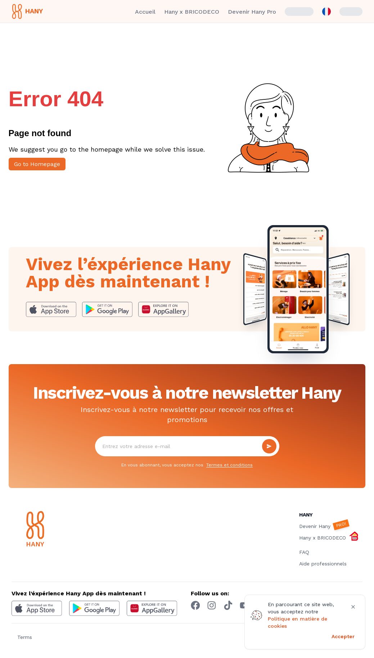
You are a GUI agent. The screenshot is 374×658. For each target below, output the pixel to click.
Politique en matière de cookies (297, 622)
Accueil (145, 11)
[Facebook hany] (195, 605)
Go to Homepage (37, 164)
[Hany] (50, 530)
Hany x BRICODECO (191, 11)
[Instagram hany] (211, 605)
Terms (24, 637)
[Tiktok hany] (228, 605)
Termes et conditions (229, 464)
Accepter (343, 636)
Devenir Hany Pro (252, 11)
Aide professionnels (323, 564)
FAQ (304, 552)
